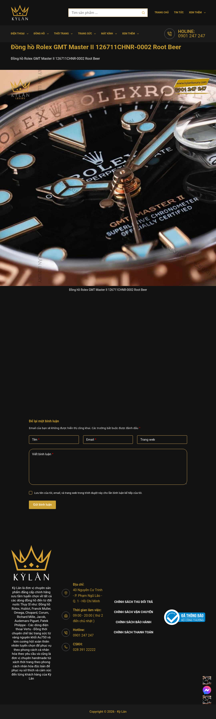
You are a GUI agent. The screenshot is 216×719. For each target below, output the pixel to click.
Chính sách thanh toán (133, 632)
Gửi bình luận (42, 504)
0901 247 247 (191, 35)
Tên (35, 439)
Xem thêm (197, 12)
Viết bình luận (42, 454)
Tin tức (179, 12)
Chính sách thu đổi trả (133, 602)
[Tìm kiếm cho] (103, 12)
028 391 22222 (84, 650)
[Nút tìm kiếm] (143, 12)
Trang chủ (162, 12)
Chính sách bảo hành (133, 622)
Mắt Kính (110, 33)
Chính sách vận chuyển (133, 612)
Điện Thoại (20, 33)
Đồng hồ (42, 33)
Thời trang (64, 33)
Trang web (147, 439)
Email (91, 439)
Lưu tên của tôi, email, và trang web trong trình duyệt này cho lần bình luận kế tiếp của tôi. (88, 492)
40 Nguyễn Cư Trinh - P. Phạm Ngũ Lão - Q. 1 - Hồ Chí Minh (88, 595)
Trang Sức (87, 33)
